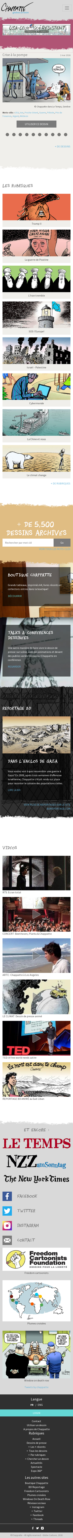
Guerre (42, 112)
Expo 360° (36, 1470)
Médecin (24, 116)
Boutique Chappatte (36, 1483)
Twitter (38, 1511)
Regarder (14, 666)
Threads (38, 1519)
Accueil (36, 1438)
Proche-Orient (31, 112)
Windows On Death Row (36, 1499)
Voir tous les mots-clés (54, 549)
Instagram (38, 1507)
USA (17, 112)
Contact (36, 1421)
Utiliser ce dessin (36, 124)
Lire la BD (14, 790)
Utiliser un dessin (36, 1425)
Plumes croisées (36, 1495)
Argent (16, 116)
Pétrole (50, 112)
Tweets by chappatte (36, 1387)
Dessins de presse (37, 1442)
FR (31, 1404)
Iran (21, 112)
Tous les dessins (38, 1450)
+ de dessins (62, 146)
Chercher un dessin (38, 1458)
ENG (40, 1404)
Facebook (38, 1515)
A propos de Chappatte (36, 1429)
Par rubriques (38, 1454)
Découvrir (15, 596)
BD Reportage (36, 1487)
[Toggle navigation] (67, 8)
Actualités (36, 1462)
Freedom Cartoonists (36, 1491)
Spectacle (36, 1466)
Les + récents (38, 1446)
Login (36, 1413)
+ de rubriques (60, 483)
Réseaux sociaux (36, 1503)
